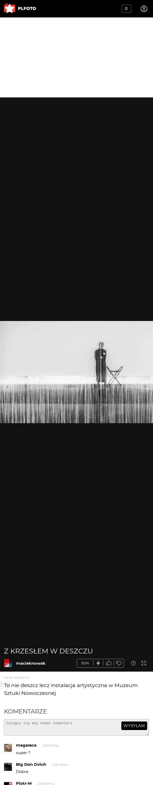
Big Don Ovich (31, 766)
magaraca (26, 747)
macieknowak (31, 663)
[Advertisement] (76, 57)
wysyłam (134, 725)
